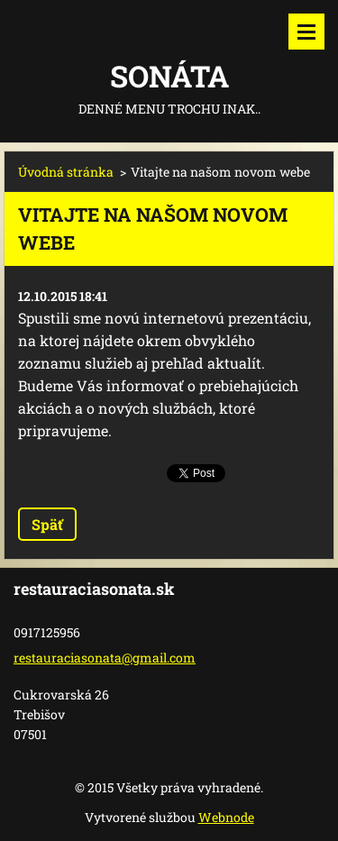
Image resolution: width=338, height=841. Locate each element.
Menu (306, 32)
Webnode (226, 817)
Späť (47, 524)
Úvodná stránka (66, 171)
